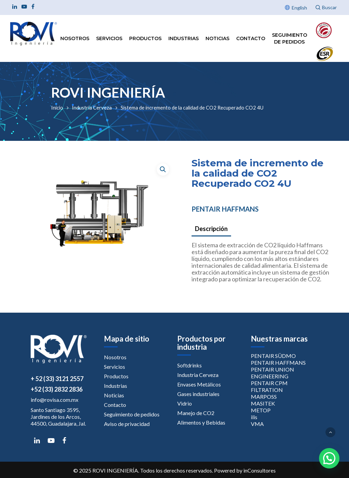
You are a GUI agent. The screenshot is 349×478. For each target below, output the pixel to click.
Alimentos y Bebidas (201, 422)
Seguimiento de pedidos (289, 38)
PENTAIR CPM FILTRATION (269, 386)
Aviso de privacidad (127, 424)
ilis (254, 417)
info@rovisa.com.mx (54, 399)
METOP (261, 410)
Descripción (211, 228)
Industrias (183, 38)
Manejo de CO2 (195, 413)
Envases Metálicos (199, 384)
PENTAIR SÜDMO (273, 355)
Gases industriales (198, 394)
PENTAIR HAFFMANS (225, 209)
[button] (163, 169)
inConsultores (259, 470)
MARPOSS (264, 396)
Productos (145, 38)
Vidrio (184, 403)
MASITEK (263, 403)
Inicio (57, 107)
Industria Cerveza (92, 107)
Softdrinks (189, 365)
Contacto (250, 38)
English (299, 8)
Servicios (109, 38)
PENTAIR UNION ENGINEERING (272, 372)
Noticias (217, 38)
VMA (257, 424)
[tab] (211, 229)
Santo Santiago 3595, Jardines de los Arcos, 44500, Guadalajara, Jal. (58, 417)
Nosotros (74, 38)
